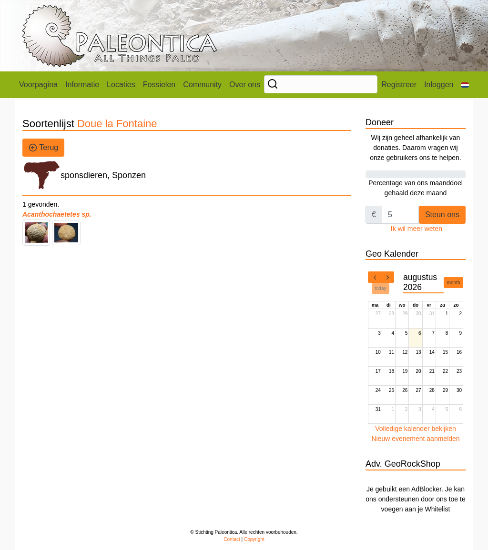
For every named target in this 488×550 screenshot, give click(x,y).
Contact (232, 539)
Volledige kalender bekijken (415, 428)
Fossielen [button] (159, 84)
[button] (465, 84)
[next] (387, 277)
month (453, 282)
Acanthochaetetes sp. (57, 214)
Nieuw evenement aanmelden (415, 438)
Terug (43, 147)
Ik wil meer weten (416, 228)
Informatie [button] (82, 84)
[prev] (374, 277)
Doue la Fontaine (117, 124)
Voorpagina (38, 84)
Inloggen (438, 84)
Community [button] (202, 84)
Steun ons (442, 214)
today (380, 288)
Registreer (399, 84)
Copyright (254, 539)
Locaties (121, 84)
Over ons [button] (244, 84)
